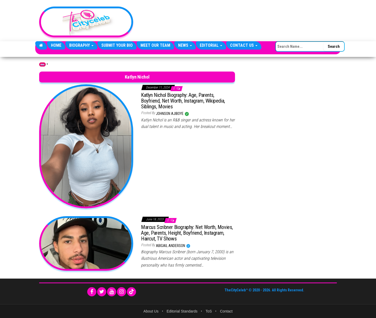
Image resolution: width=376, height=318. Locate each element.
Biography (81, 45)
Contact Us (243, 45)
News (185, 45)
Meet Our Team (155, 45)
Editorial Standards (182, 311)
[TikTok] (131, 291)
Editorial (211, 45)
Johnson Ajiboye (170, 113)
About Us (150, 311)
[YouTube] (111, 291)
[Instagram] (121, 291)
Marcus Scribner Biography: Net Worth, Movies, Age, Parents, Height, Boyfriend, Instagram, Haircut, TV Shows (187, 233)
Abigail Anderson (171, 246)
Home (56, 45)
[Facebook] (91, 291)
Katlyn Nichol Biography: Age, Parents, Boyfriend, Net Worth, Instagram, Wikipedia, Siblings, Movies (183, 101)
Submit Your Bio (117, 45)
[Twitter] (101, 291)
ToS (208, 311)
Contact (226, 311)
